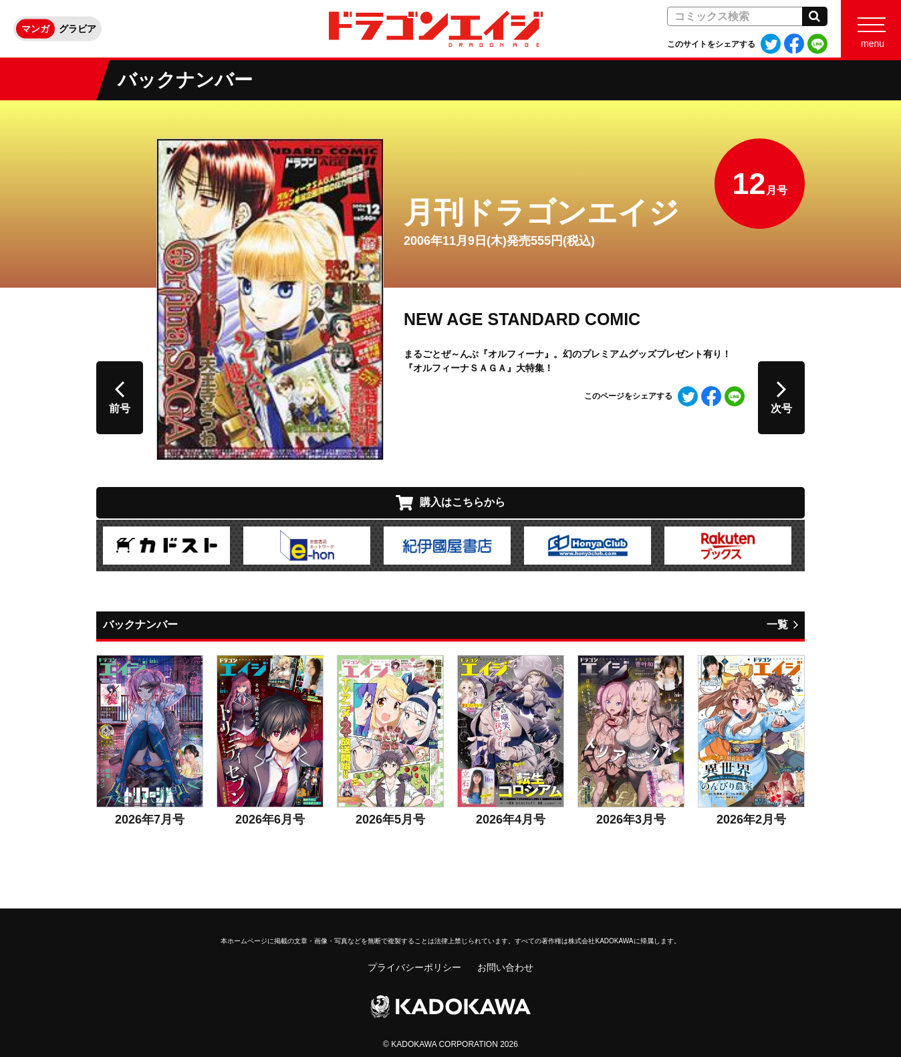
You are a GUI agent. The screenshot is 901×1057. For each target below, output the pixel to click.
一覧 (777, 624)
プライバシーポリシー (414, 967)
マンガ (35, 28)
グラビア (77, 28)
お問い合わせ (505, 967)
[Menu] (871, 29)
